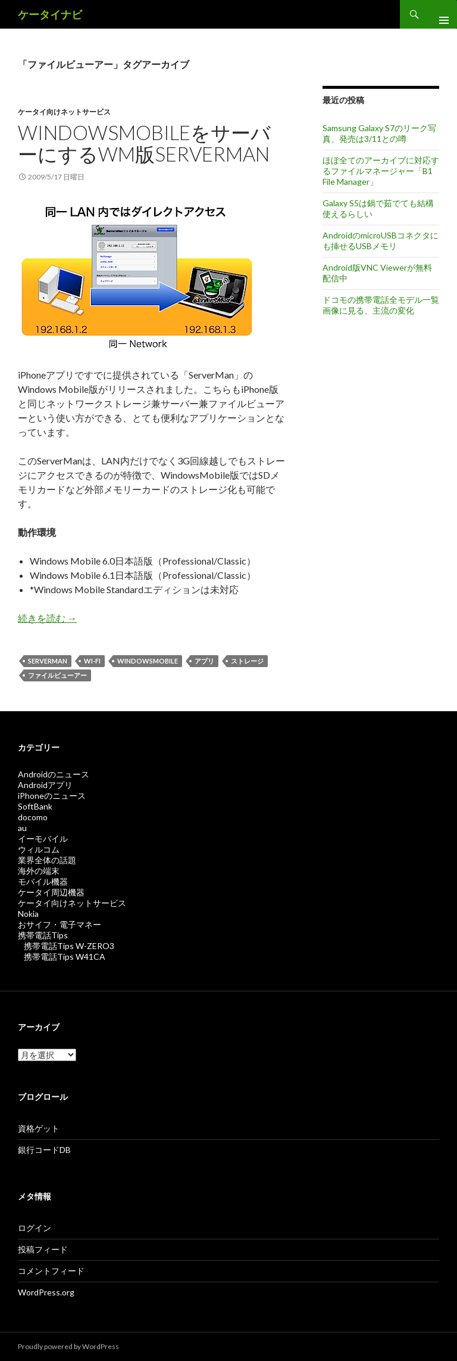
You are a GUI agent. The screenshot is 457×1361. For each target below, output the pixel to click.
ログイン (34, 1228)
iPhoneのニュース (52, 795)
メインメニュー (439, 14)
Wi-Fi (92, 661)
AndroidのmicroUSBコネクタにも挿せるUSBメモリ (381, 240)
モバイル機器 (43, 881)
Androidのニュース (53, 774)
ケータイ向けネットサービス (64, 111)
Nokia (28, 914)
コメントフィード (51, 1271)
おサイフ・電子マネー (59, 924)
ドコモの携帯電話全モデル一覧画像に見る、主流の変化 (381, 304)
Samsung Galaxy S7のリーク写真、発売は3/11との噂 (379, 133)
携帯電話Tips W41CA (64, 956)
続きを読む (47, 618)
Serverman (47, 661)
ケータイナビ (50, 14)
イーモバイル (43, 838)
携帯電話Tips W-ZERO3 (69, 946)
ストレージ (247, 661)
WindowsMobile (147, 661)
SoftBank (35, 806)
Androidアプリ (45, 785)
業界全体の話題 (47, 860)
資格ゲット (39, 1128)
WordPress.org (46, 1292)
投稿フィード (43, 1249)
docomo (33, 817)
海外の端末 (39, 871)
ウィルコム (39, 849)
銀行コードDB (44, 1150)
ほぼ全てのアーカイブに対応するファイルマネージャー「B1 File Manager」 (381, 171)
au (22, 828)
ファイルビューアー (57, 675)
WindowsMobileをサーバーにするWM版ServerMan (144, 143)
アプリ (204, 661)
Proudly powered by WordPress (68, 1346)
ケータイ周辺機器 (51, 892)
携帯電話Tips (43, 935)
